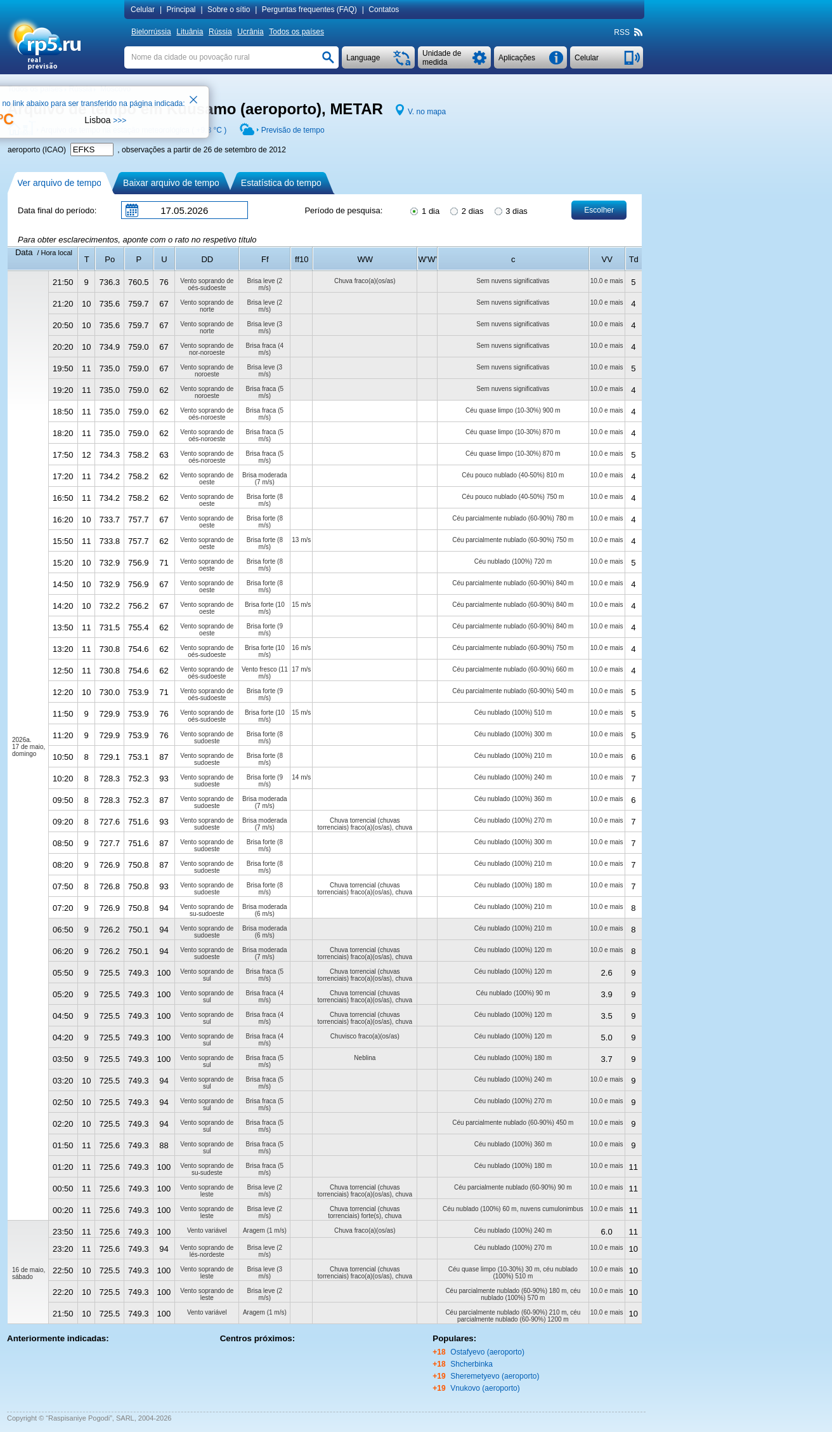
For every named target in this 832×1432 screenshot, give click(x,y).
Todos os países (296, 31)
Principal (180, 9)
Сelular (143, 9)
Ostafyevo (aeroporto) (487, 1352)
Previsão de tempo (293, 130)
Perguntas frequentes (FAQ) (309, 9)
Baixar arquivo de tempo (171, 183)
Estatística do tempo (281, 183)
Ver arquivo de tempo (59, 183)
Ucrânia (250, 31)
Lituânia (189, 31)
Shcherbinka (471, 1364)
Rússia (220, 31)
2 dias (465, 210)
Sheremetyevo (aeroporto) (494, 1376)
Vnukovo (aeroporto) (484, 1388)
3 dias (510, 210)
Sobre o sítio (228, 9)
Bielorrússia (151, 31)
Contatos (383, 9)
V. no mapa (427, 111)
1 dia (423, 210)
